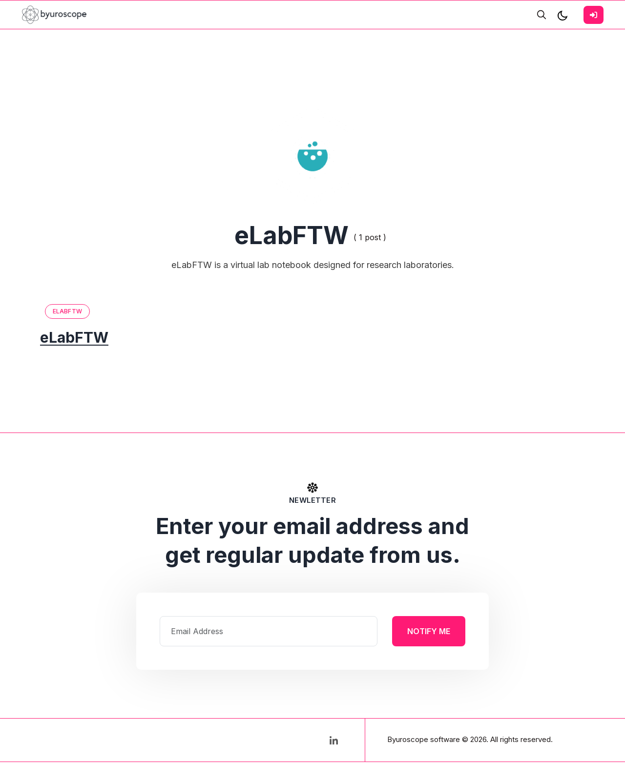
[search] (541, 14)
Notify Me (428, 631)
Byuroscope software (423, 739)
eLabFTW (67, 311)
